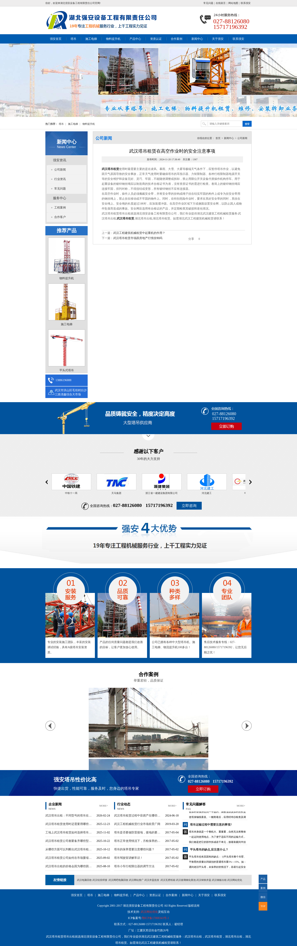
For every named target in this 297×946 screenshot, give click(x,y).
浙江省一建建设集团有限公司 (163, 493)
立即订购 (203, 789)
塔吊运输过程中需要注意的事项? (211, 827)
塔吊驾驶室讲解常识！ (128, 857)
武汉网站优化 (234, 880)
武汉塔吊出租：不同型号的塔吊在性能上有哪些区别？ (69, 815)
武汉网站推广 (136, 880)
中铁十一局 (73, 493)
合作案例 (176, 38)
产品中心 (135, 38)
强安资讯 (59, 160)
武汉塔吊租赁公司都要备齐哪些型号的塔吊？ (69, 840)
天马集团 (118, 493)
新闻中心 (197, 38)
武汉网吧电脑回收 (118, 880)
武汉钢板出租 (219, 880)
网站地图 (233, 3)
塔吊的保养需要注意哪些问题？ (134, 849)
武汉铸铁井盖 (203, 880)
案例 (262, 888)
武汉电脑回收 (84, 880)
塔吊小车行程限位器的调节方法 (134, 866)
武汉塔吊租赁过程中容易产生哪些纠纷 (138, 815)
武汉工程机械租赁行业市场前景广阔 (137, 824)
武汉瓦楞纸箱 (167, 880)
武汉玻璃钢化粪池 (186, 880)
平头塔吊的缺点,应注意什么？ (209, 852)
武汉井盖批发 (151, 880)
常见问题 (208, 3)
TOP (263, 906)
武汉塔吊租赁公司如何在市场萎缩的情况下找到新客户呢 (69, 857)
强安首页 (55, 38)
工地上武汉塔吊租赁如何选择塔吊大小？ (69, 832)
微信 (262, 898)
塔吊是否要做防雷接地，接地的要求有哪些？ (138, 832)
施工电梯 (91, 38)
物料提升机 (113, 38)
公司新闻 (60, 169)
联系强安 (246, 3)
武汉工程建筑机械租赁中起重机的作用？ (139, 232)
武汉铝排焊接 (99, 880)
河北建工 (208, 493)
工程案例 (60, 207)
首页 (218, 138)
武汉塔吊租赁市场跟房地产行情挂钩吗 (137, 238)
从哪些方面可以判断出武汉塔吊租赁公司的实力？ (69, 849)
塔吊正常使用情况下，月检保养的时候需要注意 (138, 840)
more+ (103, 805)
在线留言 (221, 3)
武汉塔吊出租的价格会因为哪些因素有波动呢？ (69, 866)
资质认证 (156, 38)
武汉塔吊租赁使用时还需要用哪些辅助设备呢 (69, 824)
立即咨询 (189, 506)
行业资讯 (60, 179)
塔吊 (73, 38)
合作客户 (60, 217)
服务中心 (59, 198)
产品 (262, 879)
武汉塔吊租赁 (110, 169)
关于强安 (218, 38)
